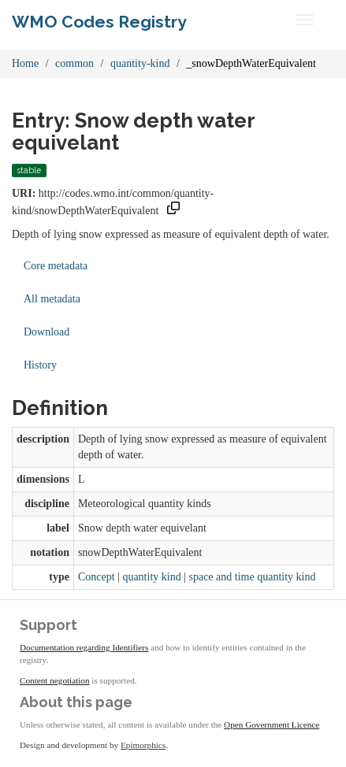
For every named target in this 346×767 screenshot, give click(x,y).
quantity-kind (139, 63)
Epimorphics (143, 745)
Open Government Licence (271, 724)
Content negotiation (55, 680)
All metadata (52, 299)
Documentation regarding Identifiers (84, 647)
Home (25, 63)
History (40, 365)
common (74, 63)
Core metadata (55, 266)
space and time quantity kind (251, 577)
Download (46, 332)
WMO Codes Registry (99, 21)
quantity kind (151, 577)
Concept (96, 577)
